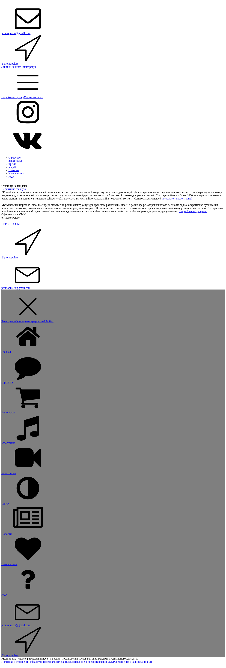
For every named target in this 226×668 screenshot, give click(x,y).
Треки (12, 163)
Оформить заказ (33, 97)
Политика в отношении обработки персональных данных (35, 661)
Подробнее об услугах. (193, 211)
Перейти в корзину (12, 97)
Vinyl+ (12, 167)
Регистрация (28, 66)
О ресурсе (14, 157)
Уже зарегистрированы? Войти (34, 321)
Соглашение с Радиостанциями (133, 661)
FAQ (11, 176)
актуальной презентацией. (177, 198)
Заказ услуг (15, 160)
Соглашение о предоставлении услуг (92, 661)
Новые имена (16, 173)
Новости (13, 170)
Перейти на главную (13, 188)
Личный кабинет (11, 66)
